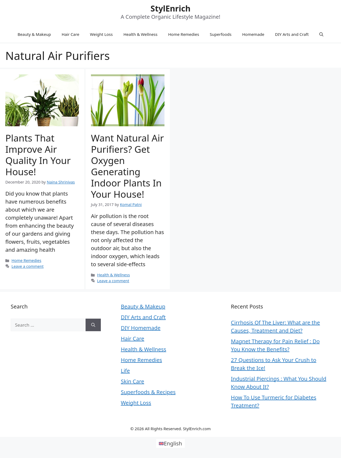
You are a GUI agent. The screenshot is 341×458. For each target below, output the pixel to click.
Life (125, 370)
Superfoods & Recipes (148, 392)
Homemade (253, 34)
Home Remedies (183, 34)
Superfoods (220, 34)
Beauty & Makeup (34, 34)
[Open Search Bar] (321, 34)
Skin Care (132, 381)
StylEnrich (170, 8)
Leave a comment (28, 266)
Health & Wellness (140, 34)
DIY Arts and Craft (292, 34)
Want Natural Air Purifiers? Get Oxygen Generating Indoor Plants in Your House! (127, 166)
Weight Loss (101, 34)
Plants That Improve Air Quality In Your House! (38, 155)
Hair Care (70, 34)
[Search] (93, 325)
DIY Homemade (140, 327)
